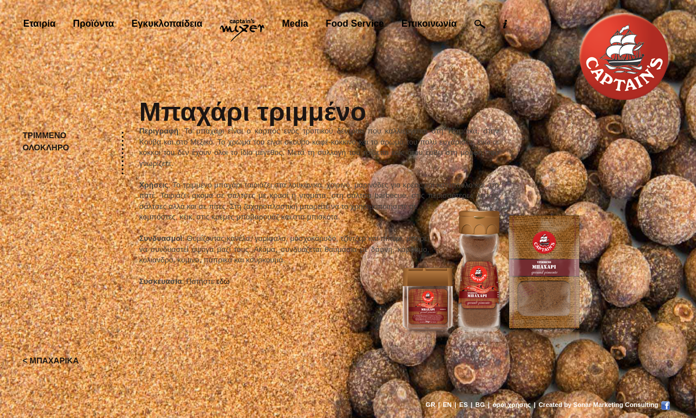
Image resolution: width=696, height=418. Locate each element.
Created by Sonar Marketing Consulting (598, 404)
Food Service (354, 23)
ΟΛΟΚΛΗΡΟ (46, 147)
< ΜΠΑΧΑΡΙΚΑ (51, 360)
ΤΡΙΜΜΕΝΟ (44, 135)
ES (463, 404)
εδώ (223, 281)
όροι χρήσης (511, 404)
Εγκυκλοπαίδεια (167, 23)
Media (295, 23)
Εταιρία (39, 23)
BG (480, 404)
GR (431, 404)
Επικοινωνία (429, 23)
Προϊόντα (93, 23)
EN (447, 404)
